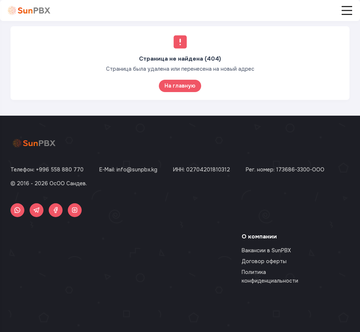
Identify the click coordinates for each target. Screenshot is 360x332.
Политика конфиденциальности (270, 276)
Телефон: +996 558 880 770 (47, 169)
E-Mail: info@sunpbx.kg (128, 169)
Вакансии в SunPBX (266, 250)
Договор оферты (264, 261)
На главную (180, 85)
